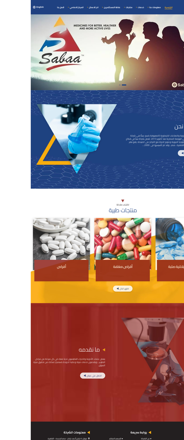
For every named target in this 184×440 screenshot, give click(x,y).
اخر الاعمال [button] (63, 7)
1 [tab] (94, 85)
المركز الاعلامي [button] (45, 7)
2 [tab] (88, 85)
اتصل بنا (29, 7)
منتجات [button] (98, 7)
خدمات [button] (110, 7)
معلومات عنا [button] (124, 7)
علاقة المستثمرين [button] (81, 7)
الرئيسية (138, 7)
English (7, 7)
